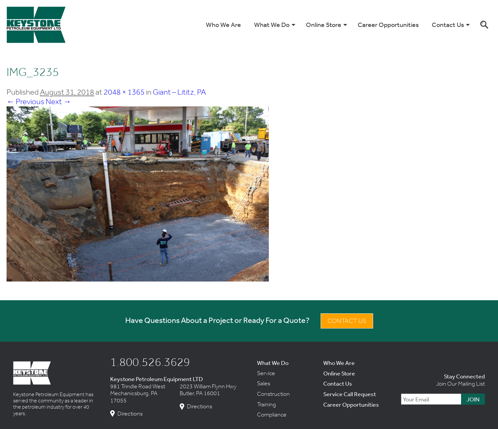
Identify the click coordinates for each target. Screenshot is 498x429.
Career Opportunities (388, 24)
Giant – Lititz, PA (179, 91)
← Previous (25, 101)
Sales (263, 383)
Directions (130, 413)
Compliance (272, 414)
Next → (58, 101)
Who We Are (223, 24)
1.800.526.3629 (150, 361)
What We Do (271, 24)
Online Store (323, 24)
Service (266, 373)
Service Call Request (349, 393)
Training (266, 404)
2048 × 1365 (124, 91)
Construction (273, 393)
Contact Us (448, 24)
